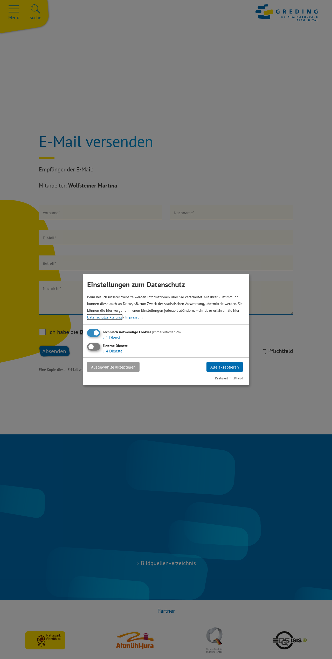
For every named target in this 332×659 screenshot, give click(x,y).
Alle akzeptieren (224, 366)
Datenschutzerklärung (104, 316)
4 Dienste (112, 350)
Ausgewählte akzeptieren (113, 366)
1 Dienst (111, 337)
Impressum (133, 316)
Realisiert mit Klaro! (229, 378)
